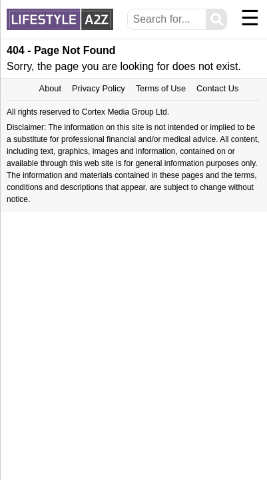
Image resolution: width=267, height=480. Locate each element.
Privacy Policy (98, 88)
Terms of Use (161, 88)
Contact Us (217, 88)
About (50, 88)
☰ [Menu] (250, 18)
